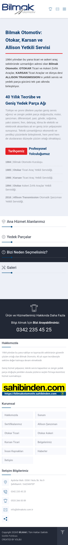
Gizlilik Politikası (10, 536)
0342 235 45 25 (34, 330)
